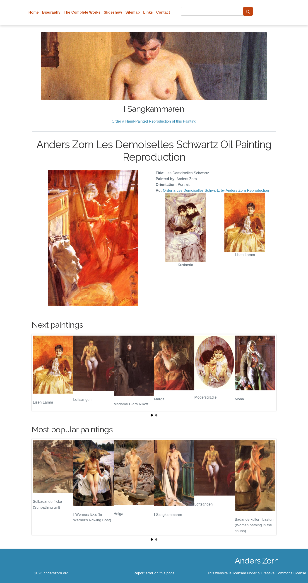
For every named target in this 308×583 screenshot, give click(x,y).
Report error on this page (154, 573)
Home (34, 12)
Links (148, 12)
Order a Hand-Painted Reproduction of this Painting (154, 121)
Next (269, 372)
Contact (163, 12)
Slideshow (113, 12)
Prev (38, 372)
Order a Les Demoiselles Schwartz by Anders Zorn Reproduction (216, 190)
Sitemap (132, 12)
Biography (51, 12)
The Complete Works (82, 12)
